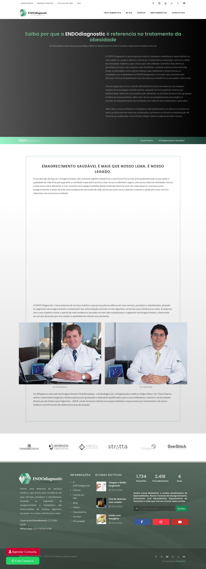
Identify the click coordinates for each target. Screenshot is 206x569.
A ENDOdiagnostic (81, 484)
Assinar (181, 508)
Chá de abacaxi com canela (117, 500)
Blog (75, 502)
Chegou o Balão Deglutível (117, 484)
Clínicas (77, 490)
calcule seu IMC (65, 3)
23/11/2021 (116, 506)
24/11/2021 (116, 490)
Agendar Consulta (22, 551)
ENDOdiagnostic (27, 556)
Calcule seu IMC (78, 496)
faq (79, 3)
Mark (181, 561)
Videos (76, 507)
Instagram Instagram (161, 522)
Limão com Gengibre (115, 517)
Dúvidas (77, 516)
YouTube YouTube (180, 522)
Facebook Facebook (142, 522)
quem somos (27, 3)
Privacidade (79, 521)
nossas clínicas (45, 3)
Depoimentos (79, 512)
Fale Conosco (23, 561)
